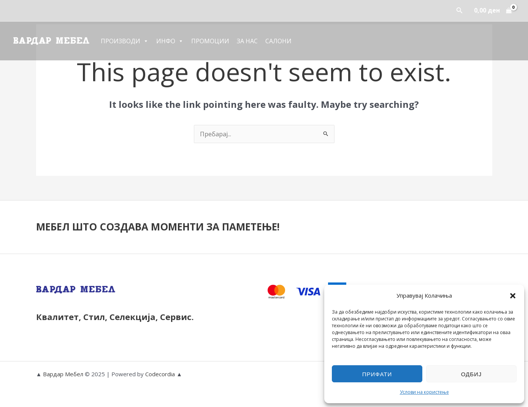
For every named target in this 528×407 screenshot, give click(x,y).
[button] (513, 296)
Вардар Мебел (63, 374)
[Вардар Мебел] (51, 40)
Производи (125, 41)
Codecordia (160, 374)
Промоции (210, 41)
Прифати (377, 374)
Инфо (170, 41)
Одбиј (471, 374)
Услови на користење (424, 392)
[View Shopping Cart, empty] (493, 10)
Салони (278, 41)
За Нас (247, 41)
